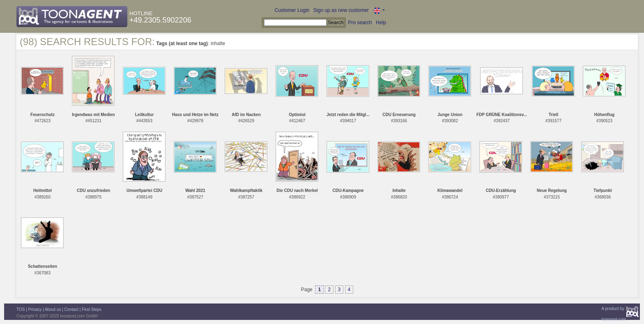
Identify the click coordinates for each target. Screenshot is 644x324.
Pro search (360, 22)
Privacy (35, 309)
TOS (20, 309)
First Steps (91, 309)
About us (53, 309)
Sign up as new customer (341, 10)
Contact (71, 309)
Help (381, 22)
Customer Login (292, 10)
